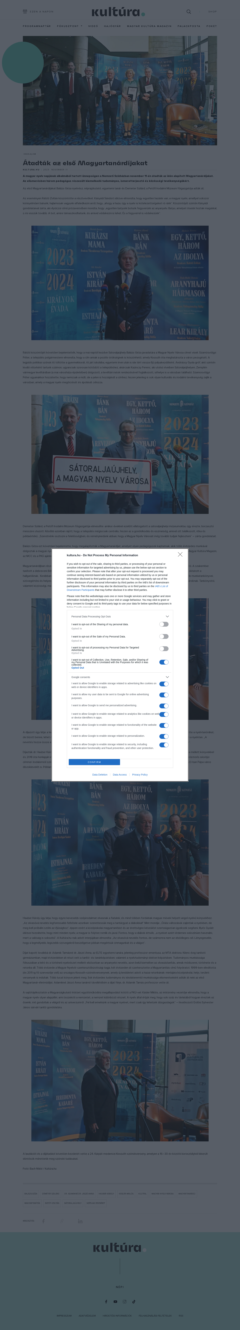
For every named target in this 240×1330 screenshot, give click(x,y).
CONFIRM (94, 762)
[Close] (181, 555)
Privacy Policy (140, 774)
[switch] (164, 624)
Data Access (120, 774)
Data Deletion (99, 774)
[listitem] (120, 616)
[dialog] (120, 665)
